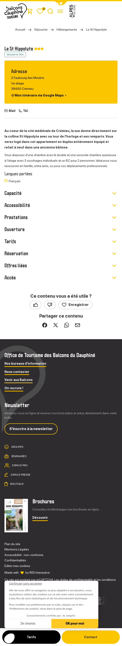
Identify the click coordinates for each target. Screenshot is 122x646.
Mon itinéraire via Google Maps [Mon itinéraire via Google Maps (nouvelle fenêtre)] (39, 95)
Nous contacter (16, 372)
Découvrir (40, 517)
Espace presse (20, 474)
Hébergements (67, 29)
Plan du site (12, 544)
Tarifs (31, 637)
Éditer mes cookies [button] (17, 566)
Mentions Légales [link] (16, 549)
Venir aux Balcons (18, 380)
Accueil (20, 29)
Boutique (17, 483)
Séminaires (18, 456)
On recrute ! (13, 388)
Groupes (17, 446)
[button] (61, 3)
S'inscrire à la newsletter (31, 429)
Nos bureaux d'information (25, 363)
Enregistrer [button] (75, 305)
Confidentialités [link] (15, 560)
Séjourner (41, 29)
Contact (90, 637)
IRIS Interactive (39, 572)
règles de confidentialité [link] (76, 579)
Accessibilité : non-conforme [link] (23, 555)
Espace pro (19, 465)
